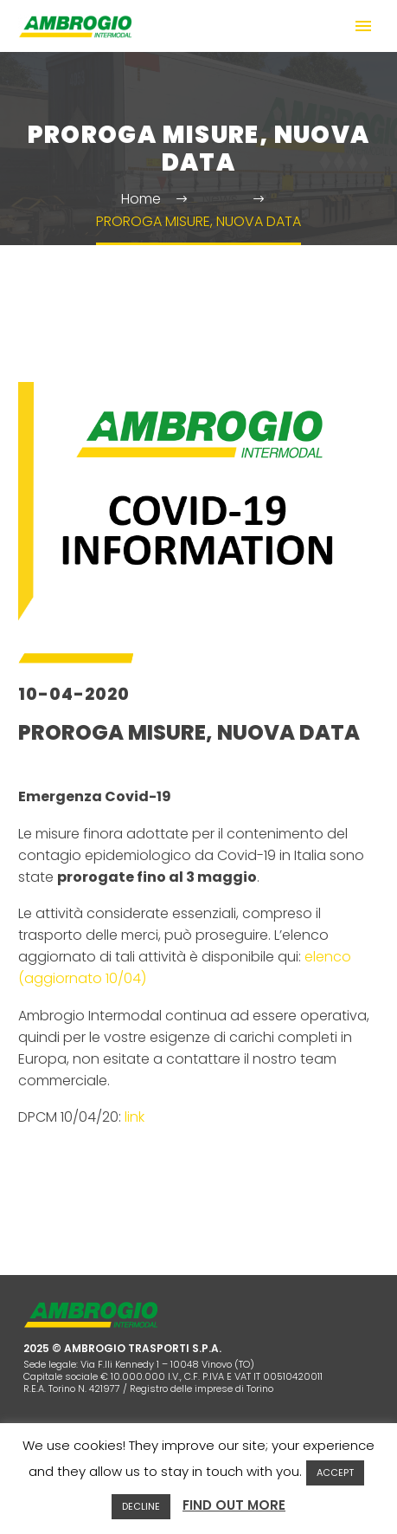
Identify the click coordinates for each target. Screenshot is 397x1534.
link (134, 1117)
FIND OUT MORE (233, 1505)
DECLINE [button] (141, 1506)
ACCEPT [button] (335, 1472)
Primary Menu (363, 26)
